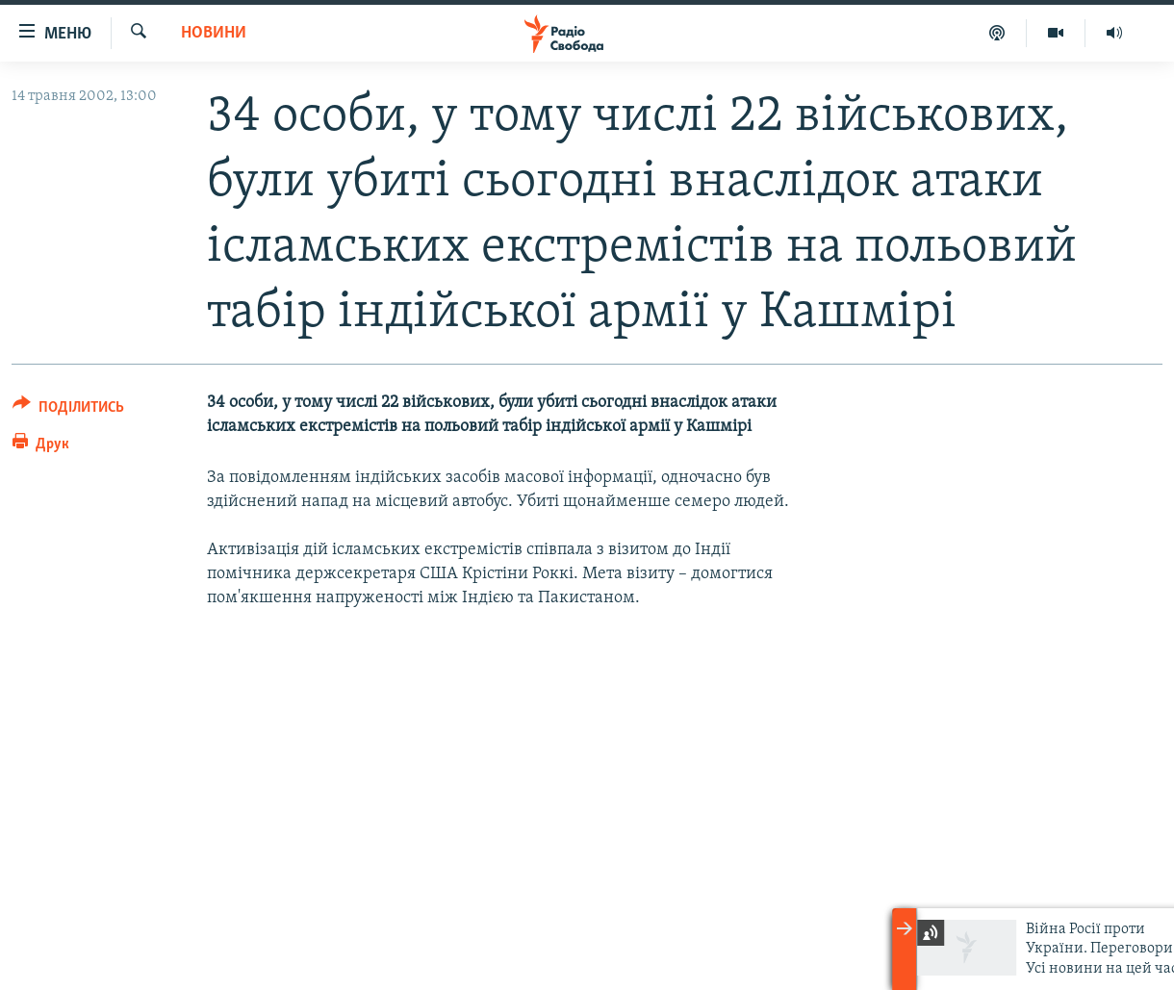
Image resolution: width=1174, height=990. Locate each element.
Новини (213, 33)
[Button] (68, 410)
